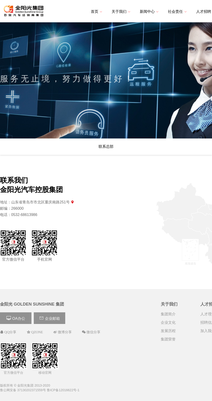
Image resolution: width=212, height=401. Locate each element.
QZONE (36, 332)
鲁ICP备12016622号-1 (63, 390)
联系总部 (106, 146)
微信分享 (92, 332)
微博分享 (64, 332)
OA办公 (15, 318)
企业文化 (168, 322)
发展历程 (168, 331)
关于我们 (121, 11)
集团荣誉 (168, 339)
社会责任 (177, 11)
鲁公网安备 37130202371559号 (23, 390)
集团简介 (168, 314)
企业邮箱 (49, 318)
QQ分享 (9, 332)
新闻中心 (149, 11)
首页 (96, 11)
